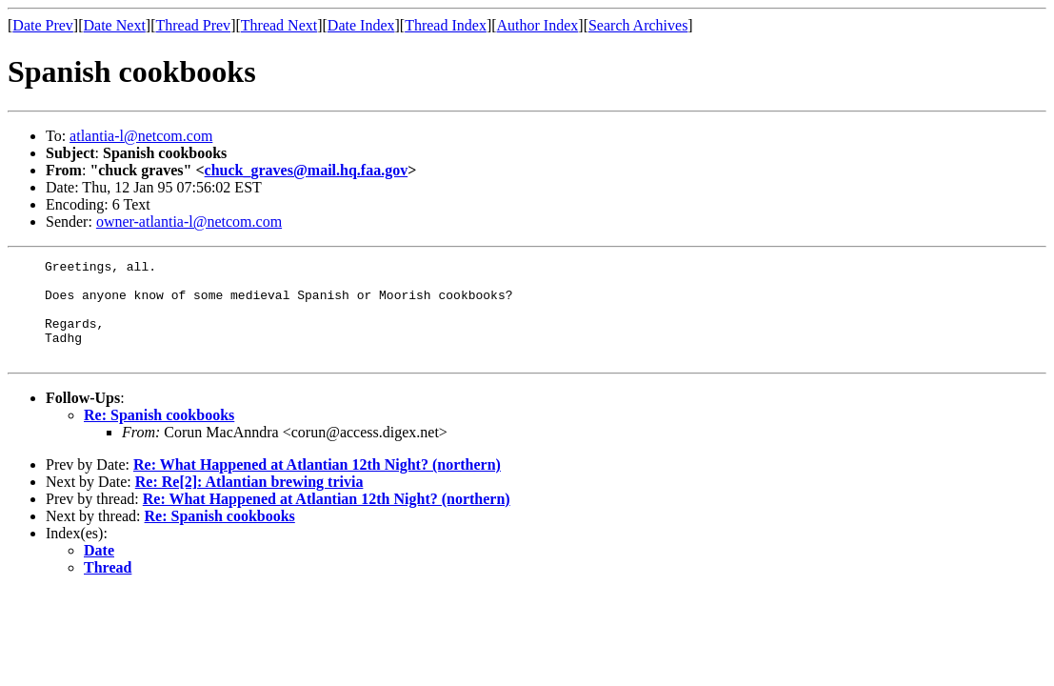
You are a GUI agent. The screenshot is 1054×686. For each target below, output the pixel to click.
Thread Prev (192, 25)
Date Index (361, 25)
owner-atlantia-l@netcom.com (189, 221)
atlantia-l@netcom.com (141, 136)
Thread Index (446, 25)
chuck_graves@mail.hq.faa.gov (306, 170)
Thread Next (279, 25)
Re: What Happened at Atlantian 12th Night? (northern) (317, 484)
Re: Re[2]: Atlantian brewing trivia (249, 502)
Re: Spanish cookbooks (159, 435)
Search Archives (637, 25)
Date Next (115, 25)
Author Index (538, 25)
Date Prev (42, 25)
